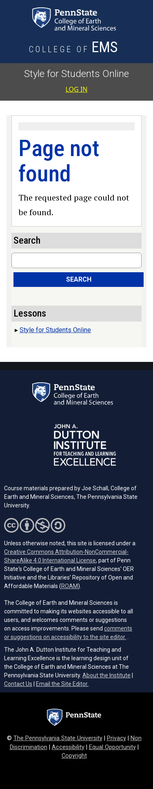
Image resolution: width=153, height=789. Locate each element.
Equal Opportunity (112, 747)
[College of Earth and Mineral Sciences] (74, 49)
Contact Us (18, 684)
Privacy (116, 738)
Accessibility (68, 747)
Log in (77, 89)
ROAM (69, 586)
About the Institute (106, 675)
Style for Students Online (76, 73)
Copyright (74, 755)
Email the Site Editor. (62, 684)
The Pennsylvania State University (57, 738)
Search (78, 279)
